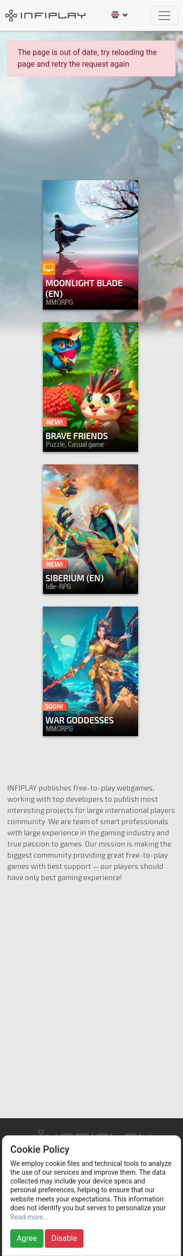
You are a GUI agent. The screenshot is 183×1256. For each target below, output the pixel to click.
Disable (64, 1238)
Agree (27, 1238)
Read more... (29, 1217)
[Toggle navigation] (164, 15)
